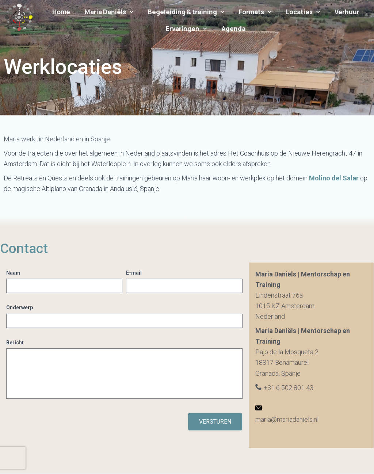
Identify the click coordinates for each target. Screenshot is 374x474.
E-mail (134, 273)
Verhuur (347, 12)
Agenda (233, 28)
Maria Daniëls (109, 12)
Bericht (15, 342)
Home (61, 12)
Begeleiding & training (186, 12)
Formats (255, 12)
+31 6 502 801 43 (284, 387)
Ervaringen (186, 29)
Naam (13, 273)
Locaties (303, 12)
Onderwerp (19, 307)
